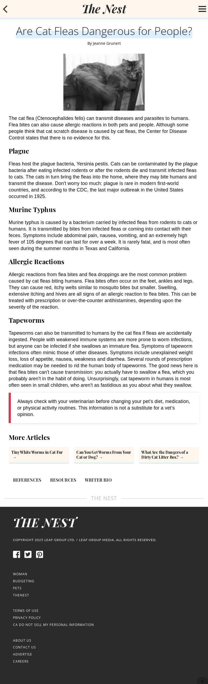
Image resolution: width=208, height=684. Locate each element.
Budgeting (23, 581)
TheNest (21, 595)
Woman (20, 574)
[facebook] (16, 557)
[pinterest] (39, 557)
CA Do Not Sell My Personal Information (53, 624)
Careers (21, 661)
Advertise (22, 654)
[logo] (104, 8)
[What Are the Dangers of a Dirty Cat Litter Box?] (169, 455)
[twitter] (27, 557)
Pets (17, 588)
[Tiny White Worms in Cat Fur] (39, 455)
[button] (5, 9)
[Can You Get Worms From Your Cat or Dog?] (104, 455)
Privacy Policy (27, 617)
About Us (22, 640)
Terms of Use (26, 610)
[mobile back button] (5, 9)
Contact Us (24, 647)
